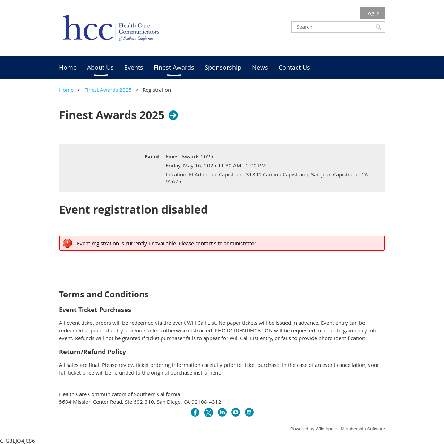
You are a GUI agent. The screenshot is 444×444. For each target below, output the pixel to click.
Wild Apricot (328, 428)
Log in (372, 12)
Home (66, 89)
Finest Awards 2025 (108, 89)
